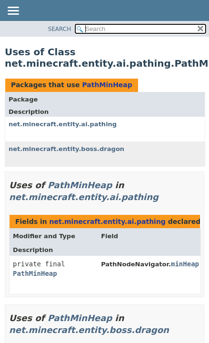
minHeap (185, 264)
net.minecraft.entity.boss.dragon (66, 148)
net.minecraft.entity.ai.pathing (63, 124)
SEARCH (59, 29)
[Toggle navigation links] (13, 11)
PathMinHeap (107, 85)
